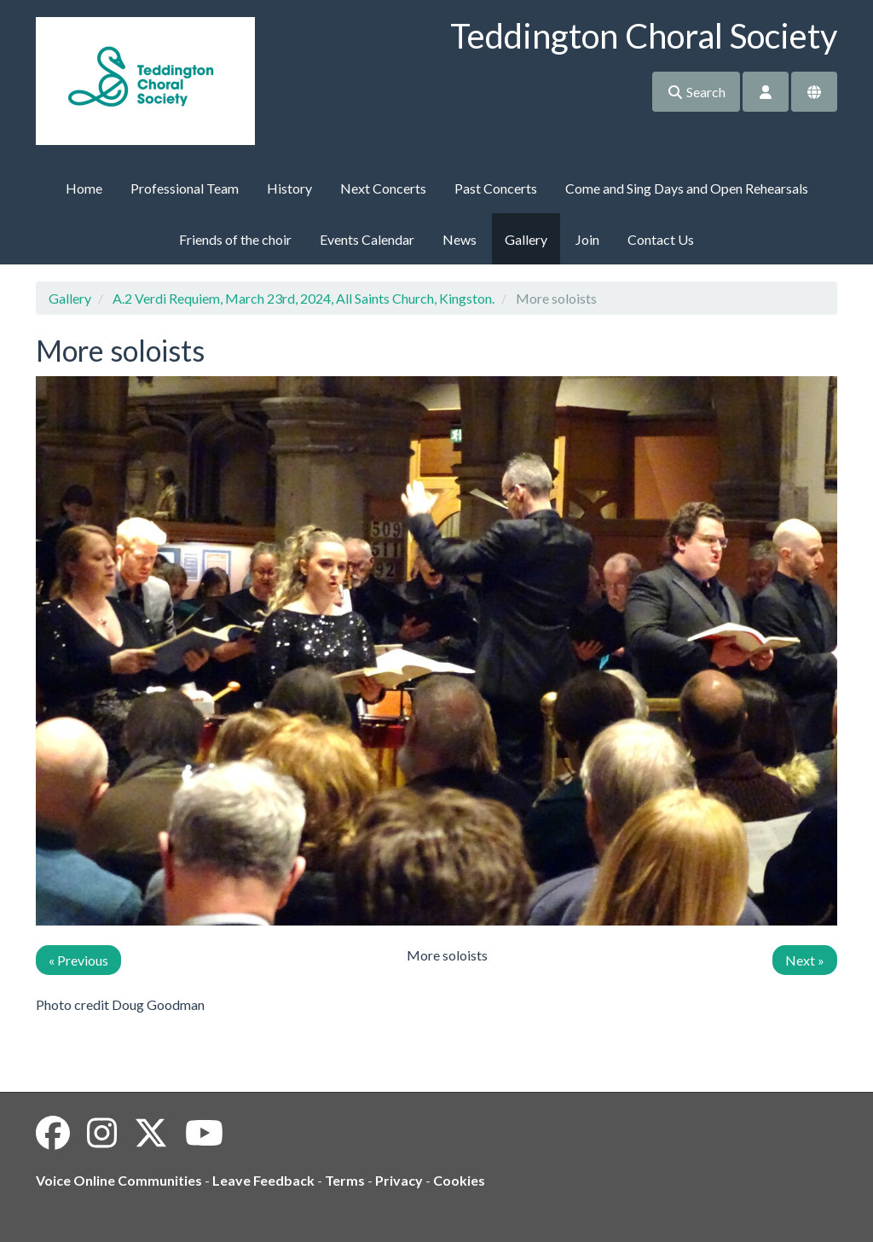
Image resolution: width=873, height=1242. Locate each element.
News (459, 239)
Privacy (399, 1180)
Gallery (526, 239)
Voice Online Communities (119, 1180)
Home (84, 188)
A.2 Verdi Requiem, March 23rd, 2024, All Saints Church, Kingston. (303, 298)
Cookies (459, 1180)
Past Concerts (495, 188)
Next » (804, 960)
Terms (345, 1180)
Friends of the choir (235, 239)
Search (696, 92)
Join (587, 239)
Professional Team (184, 188)
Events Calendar (367, 239)
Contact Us (660, 239)
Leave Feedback (263, 1180)
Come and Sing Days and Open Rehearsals (686, 188)
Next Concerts (383, 188)
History (289, 188)
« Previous (78, 960)
